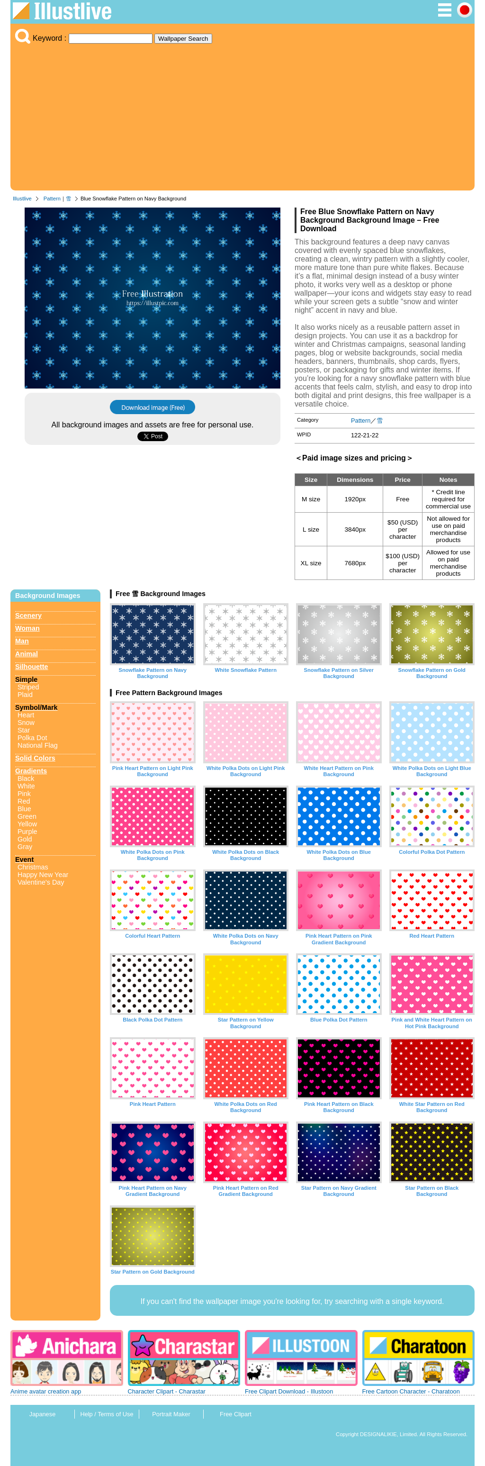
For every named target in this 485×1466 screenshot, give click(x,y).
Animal (26, 654)
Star (24, 730)
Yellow (27, 824)
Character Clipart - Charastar (167, 1391)
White (26, 786)
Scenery (28, 615)
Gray (25, 847)
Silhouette (31, 666)
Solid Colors (35, 758)
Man (22, 641)
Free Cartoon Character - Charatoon (411, 1391)
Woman (27, 628)
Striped (28, 687)
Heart (26, 715)
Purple (27, 831)
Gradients (31, 771)
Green (27, 816)
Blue (24, 809)
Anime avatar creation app (45, 1391)
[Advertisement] (242, 114)
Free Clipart (235, 1414)
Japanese (42, 1414)
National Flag (38, 745)
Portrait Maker (171, 1414)
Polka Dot (32, 738)
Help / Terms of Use (106, 1414)
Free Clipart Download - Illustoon (289, 1391)
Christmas (33, 867)
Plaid (25, 694)
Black (26, 778)
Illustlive (22, 198)
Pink (24, 793)
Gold (25, 839)
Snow (26, 722)
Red (24, 801)
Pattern (52, 198)
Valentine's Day (41, 882)
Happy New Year (43, 874)
